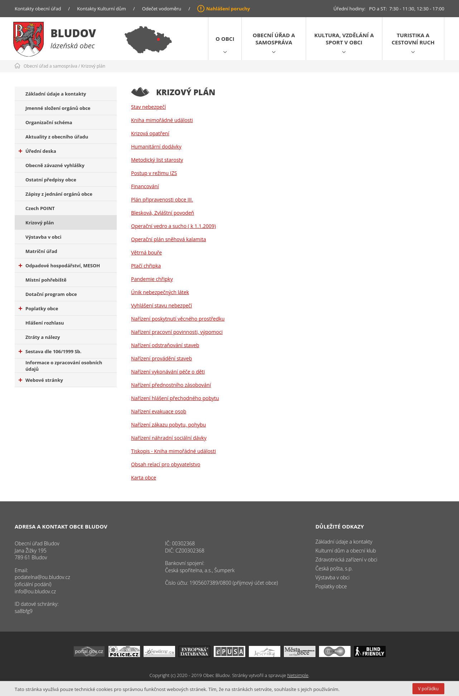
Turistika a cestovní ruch (413, 38)
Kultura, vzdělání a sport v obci (344, 38)
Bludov (73, 33)
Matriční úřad (41, 251)
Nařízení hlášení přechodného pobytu (175, 398)
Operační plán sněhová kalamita (168, 239)
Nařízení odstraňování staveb (165, 345)
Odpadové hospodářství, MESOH (59, 265)
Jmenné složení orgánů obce (58, 108)
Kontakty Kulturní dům (101, 8)
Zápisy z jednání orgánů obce (58, 194)
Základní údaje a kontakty (55, 94)
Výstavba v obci (43, 237)
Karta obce (143, 477)
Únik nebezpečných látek (160, 292)
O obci (225, 38)
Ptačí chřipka (146, 265)
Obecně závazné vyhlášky (54, 165)
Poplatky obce (38, 308)
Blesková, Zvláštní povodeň (162, 212)
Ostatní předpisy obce (50, 179)
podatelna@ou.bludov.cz (42, 577)
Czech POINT (40, 208)
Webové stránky (41, 380)
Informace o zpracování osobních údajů (63, 365)
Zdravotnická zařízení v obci (346, 559)
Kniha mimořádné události (162, 120)
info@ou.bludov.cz (35, 591)
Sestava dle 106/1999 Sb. (50, 351)
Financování (145, 186)
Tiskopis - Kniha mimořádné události (173, 451)
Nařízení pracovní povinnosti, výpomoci (177, 331)
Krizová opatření (150, 133)
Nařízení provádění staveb (161, 358)
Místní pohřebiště (46, 280)
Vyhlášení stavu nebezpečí (161, 305)
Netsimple (297, 675)
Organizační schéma (48, 122)
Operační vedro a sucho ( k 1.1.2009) (173, 226)
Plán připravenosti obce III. (162, 199)
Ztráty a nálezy (42, 337)
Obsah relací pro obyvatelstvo (165, 464)
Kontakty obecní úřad (38, 8)
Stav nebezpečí (148, 106)
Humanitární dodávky (156, 146)
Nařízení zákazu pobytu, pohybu (168, 424)
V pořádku (428, 689)
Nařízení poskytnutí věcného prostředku (177, 318)
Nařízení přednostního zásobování (171, 384)
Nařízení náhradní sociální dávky (169, 437)
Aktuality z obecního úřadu (56, 136)
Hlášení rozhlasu (44, 323)
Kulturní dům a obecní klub (345, 550)
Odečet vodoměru (162, 8)
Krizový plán (93, 66)
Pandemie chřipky (152, 279)
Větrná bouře (146, 252)
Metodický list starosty (157, 159)
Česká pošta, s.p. (334, 568)
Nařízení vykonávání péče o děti (168, 371)
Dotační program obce (51, 294)
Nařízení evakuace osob (158, 411)
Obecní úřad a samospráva (274, 38)
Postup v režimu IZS (154, 173)
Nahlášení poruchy (228, 8)
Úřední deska (37, 151)
